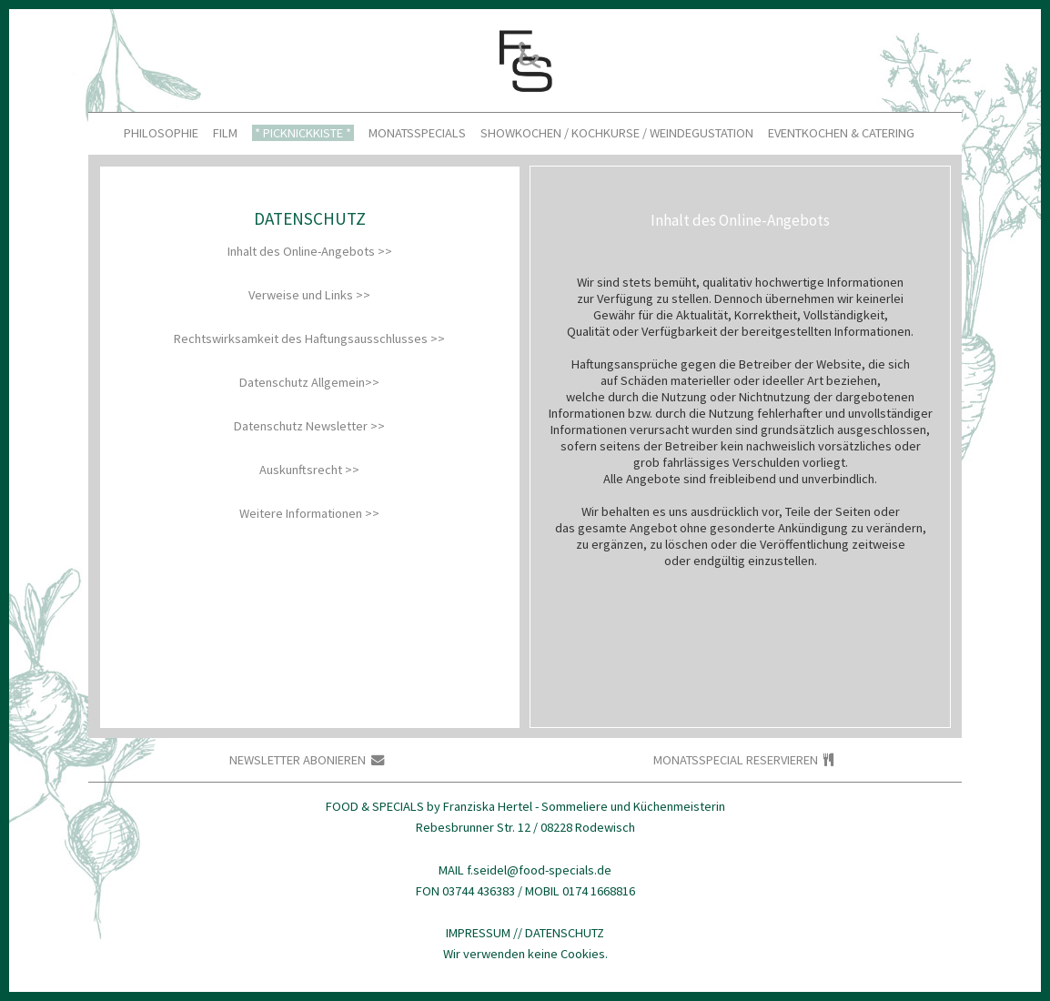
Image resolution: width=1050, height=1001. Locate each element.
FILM (225, 133)
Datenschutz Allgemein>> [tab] (309, 382)
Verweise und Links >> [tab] (309, 295)
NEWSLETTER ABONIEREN (306, 760)
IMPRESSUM (478, 933)
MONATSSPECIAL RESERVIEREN (743, 760)
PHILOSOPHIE (161, 133)
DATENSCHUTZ (564, 933)
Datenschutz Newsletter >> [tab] (309, 426)
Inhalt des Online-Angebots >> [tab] (309, 251)
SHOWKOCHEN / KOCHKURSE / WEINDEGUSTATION (616, 133)
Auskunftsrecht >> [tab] (309, 469)
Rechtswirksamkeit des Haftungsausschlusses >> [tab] (309, 338)
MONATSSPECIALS (417, 133)
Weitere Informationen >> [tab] (309, 513)
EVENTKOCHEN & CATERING (841, 133)
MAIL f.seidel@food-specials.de (525, 870)
